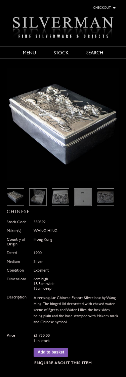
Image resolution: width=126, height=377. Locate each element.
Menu (29, 52)
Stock (61, 52)
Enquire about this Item (63, 363)
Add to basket (51, 352)
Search (94, 52)
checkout (102, 7)
